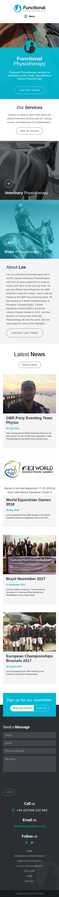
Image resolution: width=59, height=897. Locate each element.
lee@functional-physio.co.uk (29, 826)
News (29, 876)
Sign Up (41, 708)
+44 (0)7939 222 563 (32, 810)
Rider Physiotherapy (29, 861)
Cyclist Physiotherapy (29, 866)
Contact (29, 881)
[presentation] (27, 781)
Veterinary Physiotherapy (29, 856)
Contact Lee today (24, 333)
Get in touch (29, 131)
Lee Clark (29, 871)
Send (9, 792)
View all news (29, 365)
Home (29, 851)
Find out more (29, 90)
